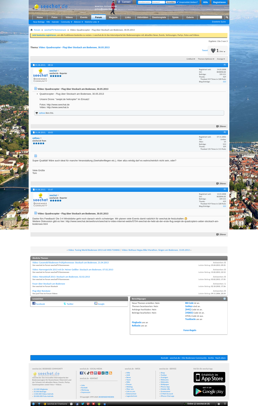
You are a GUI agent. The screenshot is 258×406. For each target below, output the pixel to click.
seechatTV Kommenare (55, 30)
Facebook (40, 304)
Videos (69, 17)
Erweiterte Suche (219, 22)
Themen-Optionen (205, 59)
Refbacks (136, 325)
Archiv (211, 358)
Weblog (129, 387)
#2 (225, 132)
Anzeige (220, 59)
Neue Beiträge (39, 22)
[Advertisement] (129, 344)
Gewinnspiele (159, 17)
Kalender (55, 22)
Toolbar (164, 375)
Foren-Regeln (189, 330)
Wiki (128, 382)
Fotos (55, 17)
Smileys (189, 306)
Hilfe (205, 2)
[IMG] (188, 309)
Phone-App (165, 387)
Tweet (205, 50)
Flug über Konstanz (41, 290)
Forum (98, 17)
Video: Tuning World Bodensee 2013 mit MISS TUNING (94, 250)
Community (65, 22)
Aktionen (77, 22)
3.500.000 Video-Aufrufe (43, 394)
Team (128, 380)
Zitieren (221, 126)
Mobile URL (165, 389)
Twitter (70, 304)
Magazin (113, 17)
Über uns (130, 389)
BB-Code (189, 303)
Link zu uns (130, 391)
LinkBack (190, 59)
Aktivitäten (142, 17)
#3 (225, 189)
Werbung (85, 390)
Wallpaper (165, 384)
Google (101, 304)
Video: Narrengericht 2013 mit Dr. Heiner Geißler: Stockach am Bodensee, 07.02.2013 (72, 269)
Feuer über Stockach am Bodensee (48, 283)
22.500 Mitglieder (41, 389)
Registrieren (219, 2)
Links (128, 17)
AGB (128, 375)
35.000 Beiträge (40, 391)
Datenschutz (131, 394)
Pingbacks (137, 322)
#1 (225, 64)
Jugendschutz (131, 396)
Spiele (175, 17)
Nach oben (220, 358)
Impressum (85, 392)
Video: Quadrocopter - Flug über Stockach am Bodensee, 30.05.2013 (74, 47)
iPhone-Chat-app (167, 396)
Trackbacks (190, 319)
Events (83, 17)
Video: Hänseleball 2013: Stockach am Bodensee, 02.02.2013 (61, 276)
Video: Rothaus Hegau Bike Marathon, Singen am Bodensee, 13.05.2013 (156, 250)
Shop (163, 373)
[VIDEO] (189, 312)
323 (224, 81)
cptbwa (42, 113)
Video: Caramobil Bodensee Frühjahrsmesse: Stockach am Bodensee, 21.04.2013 (70, 262)
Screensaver (165, 391)
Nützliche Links (91, 22)
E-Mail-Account (167, 394)
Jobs (83, 385)
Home (40, 17)
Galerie (190, 17)
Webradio (165, 382)
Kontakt (164, 358)
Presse (129, 384)
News (128, 377)
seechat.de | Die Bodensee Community (188, 358)
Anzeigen (164, 377)
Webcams (165, 380)
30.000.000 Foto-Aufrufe (43, 396)
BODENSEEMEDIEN (106, 397)
